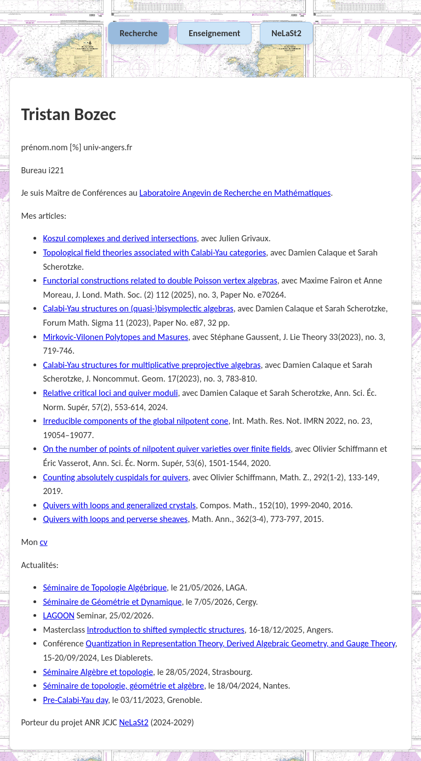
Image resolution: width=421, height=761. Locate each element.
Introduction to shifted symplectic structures (165, 629)
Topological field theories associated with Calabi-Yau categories (154, 252)
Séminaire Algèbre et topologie (98, 672)
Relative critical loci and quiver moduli (110, 393)
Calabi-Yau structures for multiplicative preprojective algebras (151, 365)
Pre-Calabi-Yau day (75, 700)
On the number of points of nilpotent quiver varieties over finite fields (167, 449)
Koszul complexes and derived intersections (120, 238)
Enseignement (214, 33)
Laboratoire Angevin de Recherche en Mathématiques (235, 193)
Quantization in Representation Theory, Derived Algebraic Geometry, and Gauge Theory (240, 643)
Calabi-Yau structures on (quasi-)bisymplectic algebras (138, 308)
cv (44, 542)
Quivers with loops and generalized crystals (119, 505)
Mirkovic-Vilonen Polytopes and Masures (115, 337)
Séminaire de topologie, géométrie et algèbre (123, 685)
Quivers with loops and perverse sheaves (115, 519)
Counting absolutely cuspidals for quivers (115, 477)
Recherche (138, 33)
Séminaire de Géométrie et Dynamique (112, 602)
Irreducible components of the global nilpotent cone (135, 421)
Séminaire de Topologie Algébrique (105, 587)
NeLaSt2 (286, 33)
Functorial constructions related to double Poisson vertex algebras (160, 280)
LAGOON (58, 615)
